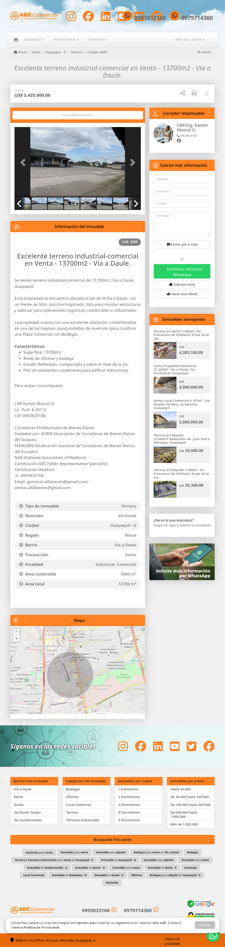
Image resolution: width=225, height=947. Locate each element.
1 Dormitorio (128, 789)
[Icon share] (71, 16)
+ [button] (16, 632)
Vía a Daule (22, 789)
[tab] (31, 115)
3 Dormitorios (129, 804)
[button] (24, 162)
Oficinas (72, 797)
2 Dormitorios (129, 797)
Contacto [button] (96, 39)
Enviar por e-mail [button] (182, 244)
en (118, 860)
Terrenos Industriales (82, 820)
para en (156, 852)
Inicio (20, 52)
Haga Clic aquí (165, 525)
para (39, 852)
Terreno (77, 52)
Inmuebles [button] (32, 39)
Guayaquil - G (55, 52)
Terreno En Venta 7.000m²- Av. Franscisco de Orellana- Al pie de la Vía (181, 335)
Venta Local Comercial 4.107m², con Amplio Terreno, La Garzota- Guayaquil (182, 404)
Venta (35, 52)
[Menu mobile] (16, 40)
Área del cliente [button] (188, 39)
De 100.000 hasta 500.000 (191, 804)
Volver (204, 52)
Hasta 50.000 (181, 789)
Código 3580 (97, 52)
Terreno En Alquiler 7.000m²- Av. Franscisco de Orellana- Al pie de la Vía (181, 473)
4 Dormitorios (129, 812)
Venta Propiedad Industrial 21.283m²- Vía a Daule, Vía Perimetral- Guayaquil (175, 369)
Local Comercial (78, 804)
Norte (18, 797)
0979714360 (197, 18)
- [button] (16, 638)
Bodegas (73, 789)
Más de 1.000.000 (184, 824)
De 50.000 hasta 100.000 (190, 797)
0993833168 (150, 18)
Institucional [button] (64, 39)
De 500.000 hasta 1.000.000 (184, 814)
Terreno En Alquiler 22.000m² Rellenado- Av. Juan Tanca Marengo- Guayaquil (182, 439)
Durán (19, 804)
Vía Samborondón (28, 820)
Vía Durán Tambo (27, 812)
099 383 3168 (187, 136)
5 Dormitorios (129, 820)
